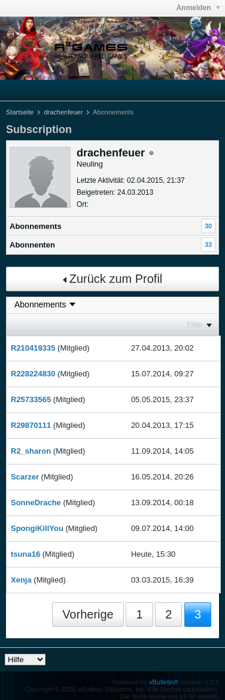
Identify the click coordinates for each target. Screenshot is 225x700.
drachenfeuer (63, 112)
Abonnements (36, 226)
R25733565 (31, 399)
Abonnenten (32, 244)
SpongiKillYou (37, 528)
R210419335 (33, 347)
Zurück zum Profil (113, 278)
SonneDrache (36, 502)
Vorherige (88, 614)
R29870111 (31, 425)
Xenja (21, 579)
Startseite (20, 112)
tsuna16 (25, 554)
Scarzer (25, 476)
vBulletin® (164, 682)
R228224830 (33, 373)
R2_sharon (31, 450)
